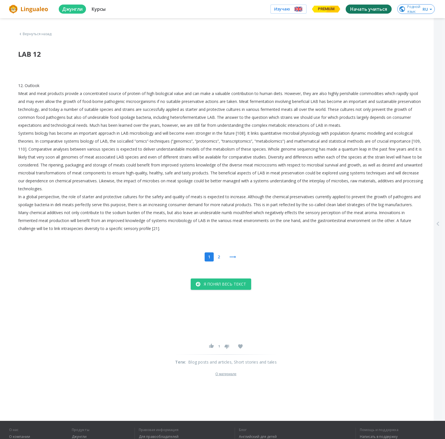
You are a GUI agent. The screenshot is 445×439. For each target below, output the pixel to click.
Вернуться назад (35, 34)
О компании (19, 436)
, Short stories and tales (254, 362)
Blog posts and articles (210, 362)
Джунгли (79, 436)
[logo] (29, 9)
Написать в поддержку (379, 436)
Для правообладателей (159, 436)
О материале (225, 374)
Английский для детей (258, 436)
